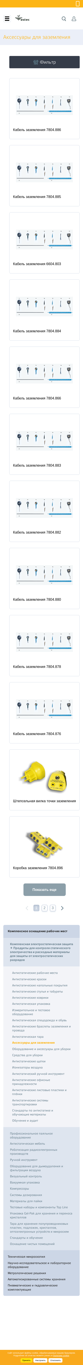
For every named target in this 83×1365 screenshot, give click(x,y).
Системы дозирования (26, 1195)
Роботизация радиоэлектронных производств (33, 1151)
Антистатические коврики (30, 997)
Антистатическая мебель (27, 1143)
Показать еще (44, 890)
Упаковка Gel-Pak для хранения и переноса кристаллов (41, 1215)
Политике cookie (61, 1355)
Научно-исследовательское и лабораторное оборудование (39, 1265)
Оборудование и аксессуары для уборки (41, 1049)
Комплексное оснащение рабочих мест (37, 931)
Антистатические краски (29, 979)
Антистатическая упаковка (31, 1003)
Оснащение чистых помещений (32, 1244)
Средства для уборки (27, 1055)
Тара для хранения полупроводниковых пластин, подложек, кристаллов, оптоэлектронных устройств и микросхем (39, 1227)
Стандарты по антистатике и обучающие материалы (32, 1112)
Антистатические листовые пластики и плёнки (39, 1092)
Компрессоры (19, 1188)
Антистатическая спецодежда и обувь (39, 1020)
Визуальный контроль (26, 1176)
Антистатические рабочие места (35, 973)
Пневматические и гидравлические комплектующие (33, 1287)
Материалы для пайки (26, 1201)
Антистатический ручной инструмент (38, 1073)
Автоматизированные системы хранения (37, 1279)
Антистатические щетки (29, 1061)
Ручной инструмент (23, 1160)
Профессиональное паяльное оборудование (31, 1135)
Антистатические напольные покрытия (40, 985)
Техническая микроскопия (26, 1256)
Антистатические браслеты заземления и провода (41, 1028)
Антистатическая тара (28, 1036)
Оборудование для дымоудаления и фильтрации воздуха (36, 1168)
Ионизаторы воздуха (27, 1067)
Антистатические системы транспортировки (30, 1102)
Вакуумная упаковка (25, 1182)
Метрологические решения (27, 1273)
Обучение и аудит (25, 1120)
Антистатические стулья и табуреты (37, 991)
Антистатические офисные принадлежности (31, 1082)
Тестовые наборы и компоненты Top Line (39, 1207)
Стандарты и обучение (26, 1237)
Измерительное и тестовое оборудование (31, 1012)
